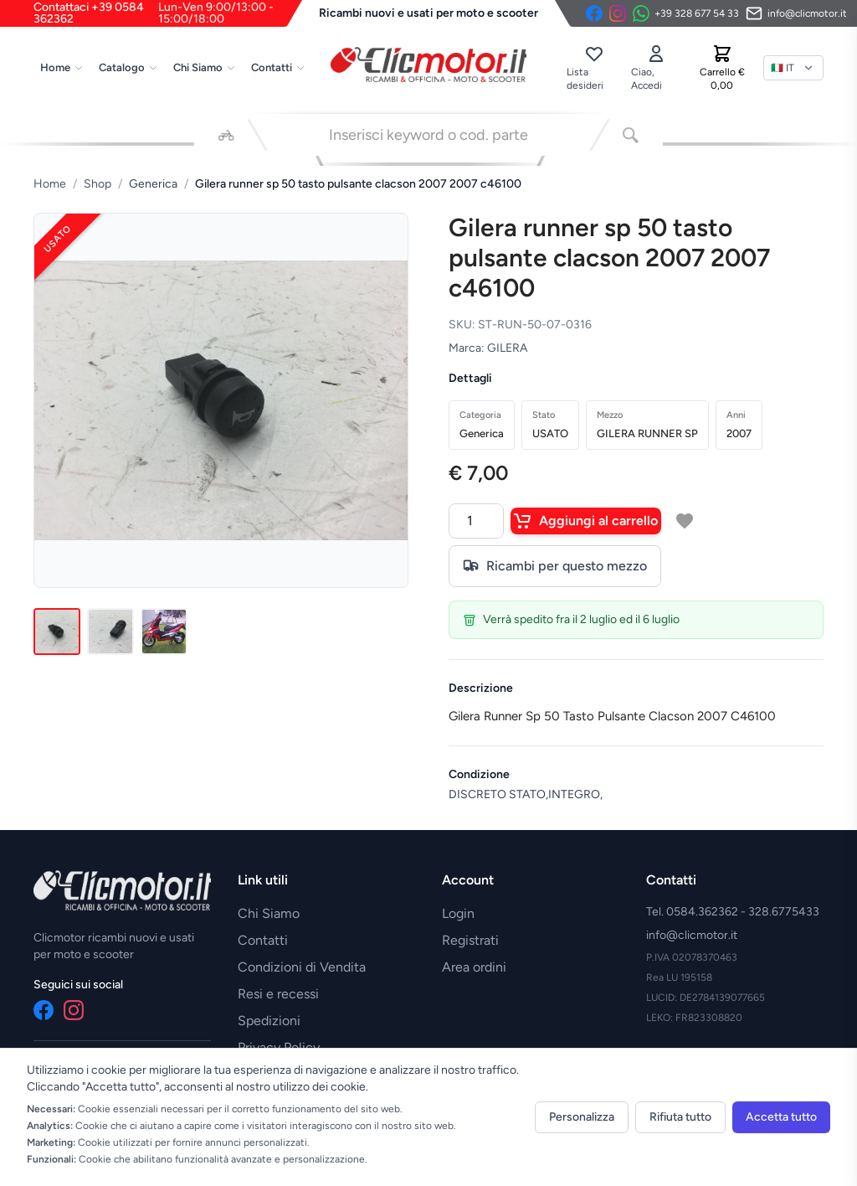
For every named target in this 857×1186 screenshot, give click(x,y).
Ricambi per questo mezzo (555, 566)
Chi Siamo (204, 67)
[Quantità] (476, 521)
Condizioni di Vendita (302, 967)
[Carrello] (722, 68)
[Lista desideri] (593, 68)
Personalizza (581, 1117)
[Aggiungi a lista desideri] (684, 521)
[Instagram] (617, 13)
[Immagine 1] (56, 631)
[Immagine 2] (110, 631)
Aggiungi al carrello (586, 521)
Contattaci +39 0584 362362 (167, 13)
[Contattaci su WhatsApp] (686, 13)
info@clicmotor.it (691, 935)
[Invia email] (796, 13)
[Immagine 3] (164, 631)
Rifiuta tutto (680, 1117)
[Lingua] (793, 67)
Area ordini (474, 967)
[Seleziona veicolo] (226, 135)
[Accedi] (656, 68)
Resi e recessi (278, 994)
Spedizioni (269, 1021)
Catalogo (128, 67)
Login (458, 913)
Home (62, 67)
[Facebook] (594, 13)
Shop (97, 184)
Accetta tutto (781, 1117)
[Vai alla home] (428, 64)
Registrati (470, 940)
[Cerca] (630, 135)
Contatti (278, 67)
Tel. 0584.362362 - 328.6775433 (732, 912)
